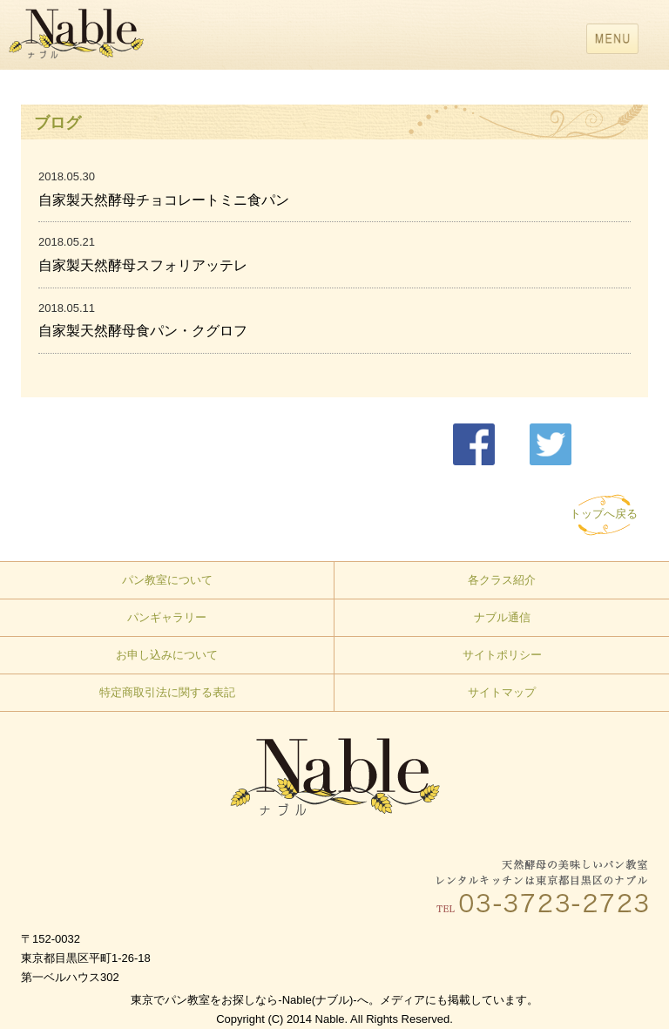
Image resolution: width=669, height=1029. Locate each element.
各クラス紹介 (502, 579)
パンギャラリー (166, 617)
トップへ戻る (604, 513)
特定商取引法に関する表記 (167, 692)
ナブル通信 (502, 617)
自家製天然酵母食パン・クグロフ (142, 330)
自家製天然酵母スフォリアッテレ (142, 265)
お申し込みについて (167, 654)
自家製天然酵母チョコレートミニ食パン (163, 200)
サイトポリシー (502, 654)
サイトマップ (502, 692)
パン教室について (167, 579)
